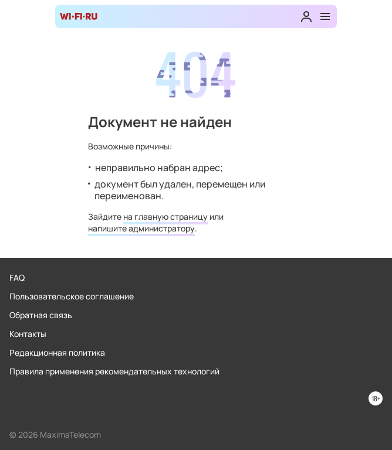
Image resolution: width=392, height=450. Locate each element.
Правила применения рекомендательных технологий (114, 371)
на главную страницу (165, 216)
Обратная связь (40, 315)
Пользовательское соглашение (71, 296)
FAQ (17, 277)
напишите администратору (141, 228)
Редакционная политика (57, 352)
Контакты (27, 333)
